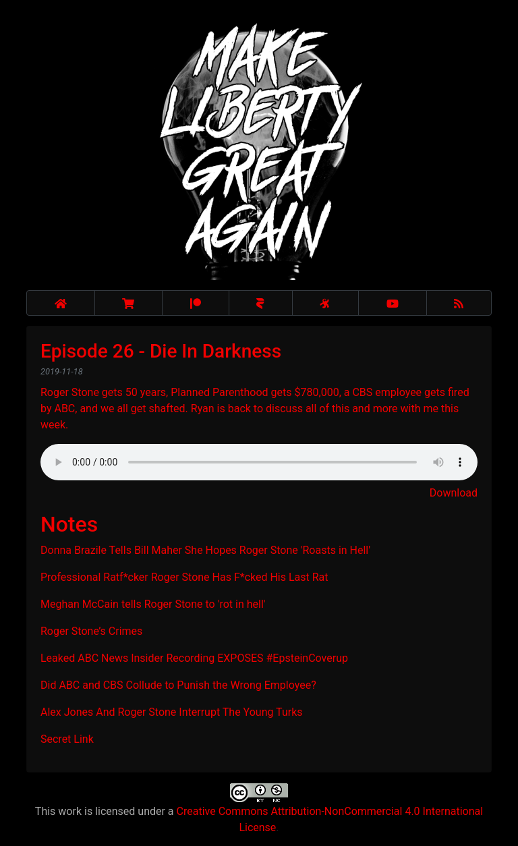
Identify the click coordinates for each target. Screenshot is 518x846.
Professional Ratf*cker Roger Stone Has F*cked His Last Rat (184, 577)
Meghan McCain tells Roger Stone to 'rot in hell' (153, 604)
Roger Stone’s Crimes (91, 631)
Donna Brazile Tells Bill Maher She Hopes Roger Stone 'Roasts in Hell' (205, 550)
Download (454, 492)
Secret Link (67, 739)
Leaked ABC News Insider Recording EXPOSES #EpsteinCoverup (194, 658)
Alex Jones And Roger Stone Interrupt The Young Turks (171, 712)
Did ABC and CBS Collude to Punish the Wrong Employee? (178, 685)
